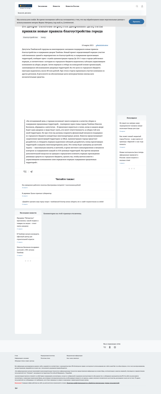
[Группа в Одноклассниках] (109, 347)
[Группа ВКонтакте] (104, 347)
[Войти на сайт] (142, 6)
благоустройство (30, 37)
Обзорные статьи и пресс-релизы (24, 361)
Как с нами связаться (73, 358)
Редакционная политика (48, 355)
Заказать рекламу (24, 13)
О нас (16, 355)
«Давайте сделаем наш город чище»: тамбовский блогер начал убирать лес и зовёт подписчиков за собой (65, 203)
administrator (102, 45)
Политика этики (45, 358)
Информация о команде (22, 358)
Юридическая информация (74, 355)
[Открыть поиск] (137, 6)
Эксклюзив (42, 6)
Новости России (72, 6)
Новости (56, 6)
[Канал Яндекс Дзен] (114, 347)
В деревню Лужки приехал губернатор (65, 194)
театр (43, 37)
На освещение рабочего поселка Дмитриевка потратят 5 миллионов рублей (65, 186)
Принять (136, 22)
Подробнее (69, 373)
